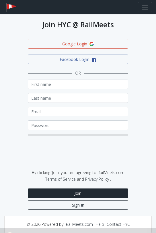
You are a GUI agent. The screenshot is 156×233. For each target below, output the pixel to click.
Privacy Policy (97, 179)
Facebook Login (78, 59)
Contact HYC (118, 224)
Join (78, 193)
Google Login (78, 44)
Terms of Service (60, 179)
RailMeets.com (79, 224)
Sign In (78, 205)
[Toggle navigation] (145, 7)
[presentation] (71, 156)
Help (99, 224)
